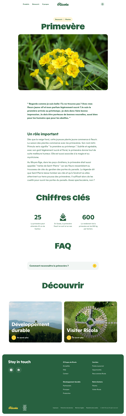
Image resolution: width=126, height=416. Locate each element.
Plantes (68, 19)
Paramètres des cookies (92, 407)
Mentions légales (79, 407)
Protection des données (67, 407)
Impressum (55, 407)
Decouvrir (58, 19)
